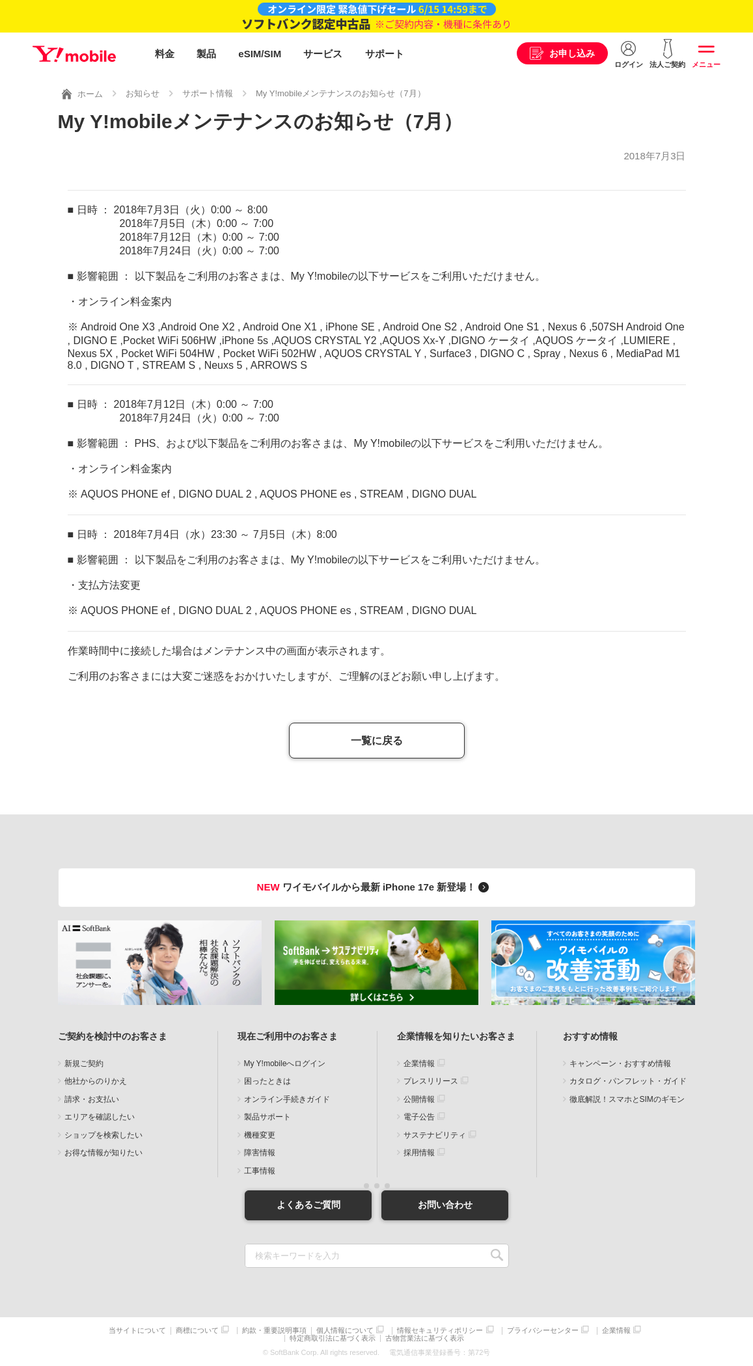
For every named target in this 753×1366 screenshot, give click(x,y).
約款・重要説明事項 (274, 1330)
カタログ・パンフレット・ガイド (628, 1081)
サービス (322, 53)
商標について (197, 1330)
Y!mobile (74, 54)
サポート (384, 53)
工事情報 (259, 1170)
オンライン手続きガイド (287, 1099)
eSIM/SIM (259, 53)
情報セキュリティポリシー (440, 1330)
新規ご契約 (83, 1063)
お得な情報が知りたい (103, 1152)
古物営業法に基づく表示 (424, 1338)
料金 (164, 53)
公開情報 (419, 1099)
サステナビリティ (435, 1135)
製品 (206, 53)
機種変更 (259, 1135)
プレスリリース (431, 1081)
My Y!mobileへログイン (285, 1063)
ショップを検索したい (103, 1135)
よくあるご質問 (308, 1204)
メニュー (706, 64)
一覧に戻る (377, 740)
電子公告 (419, 1116)
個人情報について (345, 1330)
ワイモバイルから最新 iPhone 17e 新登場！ (375, 886)
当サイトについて (137, 1330)
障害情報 (259, 1152)
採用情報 (419, 1152)
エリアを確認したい (99, 1116)
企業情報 (419, 1063)
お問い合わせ (445, 1204)
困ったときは (267, 1081)
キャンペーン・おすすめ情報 (620, 1063)
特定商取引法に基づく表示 (333, 1338)
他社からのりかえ (95, 1081)
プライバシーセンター (543, 1330)
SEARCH (497, 1255)
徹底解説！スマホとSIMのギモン (627, 1099)
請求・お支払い (91, 1099)
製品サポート (267, 1116)
